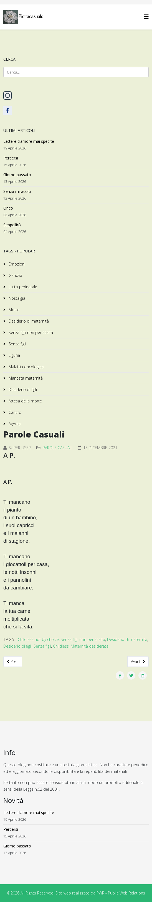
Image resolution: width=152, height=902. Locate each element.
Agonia (14, 423)
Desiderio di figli (22, 389)
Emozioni (16, 264)
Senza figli (16, 343)
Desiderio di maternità (28, 321)
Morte (13, 309)
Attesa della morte (24, 401)
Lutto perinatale (22, 286)
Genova (14, 275)
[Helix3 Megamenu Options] (146, 16)
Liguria (13, 355)
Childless (61, 646)
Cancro (14, 412)
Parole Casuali (57, 447)
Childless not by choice (38, 639)
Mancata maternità (25, 378)
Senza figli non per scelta (30, 332)
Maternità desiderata (89, 646)
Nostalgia (16, 298)
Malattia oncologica (25, 366)
